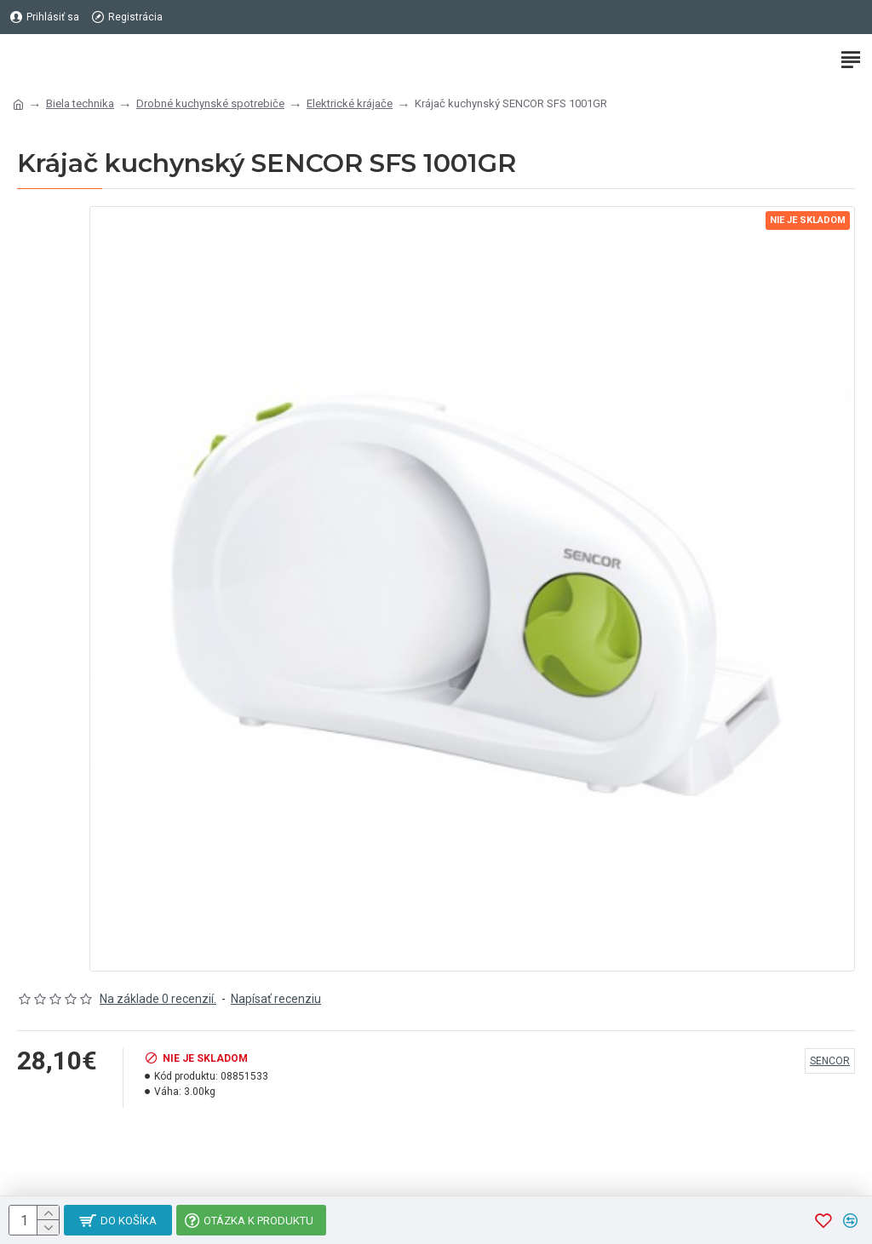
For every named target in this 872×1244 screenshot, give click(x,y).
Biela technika (80, 103)
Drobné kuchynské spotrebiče (210, 103)
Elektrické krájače (350, 103)
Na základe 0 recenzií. (158, 999)
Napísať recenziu (276, 999)
